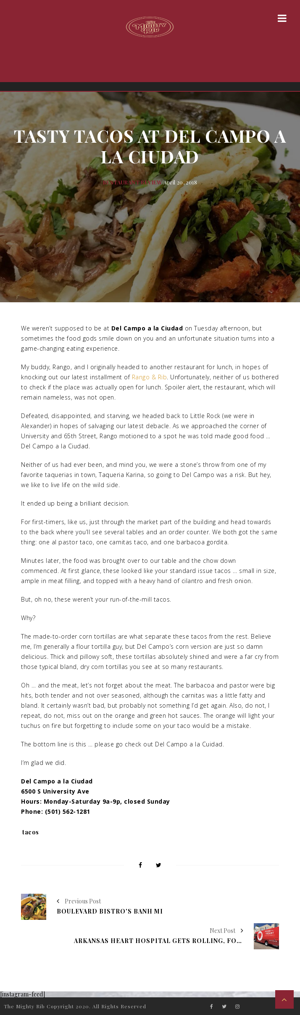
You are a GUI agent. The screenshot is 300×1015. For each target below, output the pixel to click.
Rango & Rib (149, 377)
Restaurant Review (132, 182)
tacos (30, 832)
